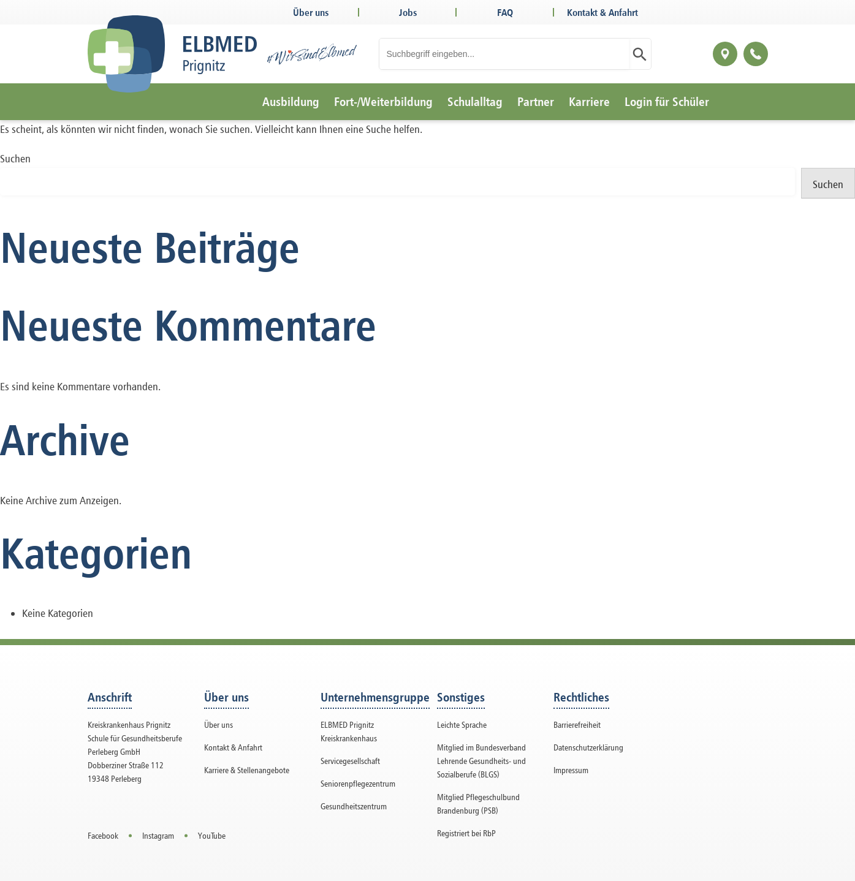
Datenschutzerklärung (588, 747)
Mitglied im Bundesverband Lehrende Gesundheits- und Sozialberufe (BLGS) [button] (481, 760)
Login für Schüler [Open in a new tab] (667, 101)
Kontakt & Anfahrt (602, 12)
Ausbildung (290, 101)
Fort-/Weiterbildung (383, 101)
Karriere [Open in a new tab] (589, 101)
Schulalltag (475, 101)
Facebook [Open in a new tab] (103, 835)
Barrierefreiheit (577, 724)
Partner (535, 101)
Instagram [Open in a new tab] (158, 835)
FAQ (505, 12)
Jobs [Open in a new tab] (408, 12)
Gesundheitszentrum (354, 806)
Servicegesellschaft (350, 760)
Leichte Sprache (462, 724)
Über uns (311, 12)
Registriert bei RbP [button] (466, 833)
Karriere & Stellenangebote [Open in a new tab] (246, 770)
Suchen (15, 158)
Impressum (570, 770)
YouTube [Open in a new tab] (212, 835)
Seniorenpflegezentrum (358, 783)
